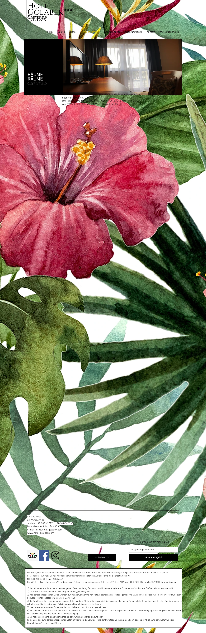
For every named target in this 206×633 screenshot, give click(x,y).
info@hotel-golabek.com (49, 529)
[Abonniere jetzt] (153, 557)
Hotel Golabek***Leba (50, 12)
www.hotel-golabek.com (40, 533)
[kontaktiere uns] (102, 557)
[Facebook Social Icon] (44, 555)
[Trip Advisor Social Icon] (32, 555)
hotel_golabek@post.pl (82, 591)
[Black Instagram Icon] (55, 555)
